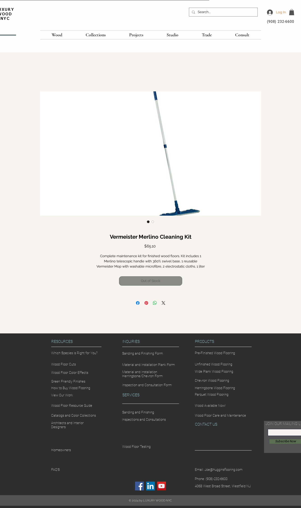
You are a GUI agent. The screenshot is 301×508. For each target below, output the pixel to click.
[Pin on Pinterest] (146, 303)
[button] (291, 12)
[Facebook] (139, 486)
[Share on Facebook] (137, 303)
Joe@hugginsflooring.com (223, 470)
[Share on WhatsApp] (155, 303)
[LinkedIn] (150, 486)
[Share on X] (163, 303)
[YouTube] (161, 486)
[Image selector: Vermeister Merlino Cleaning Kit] (148, 221)
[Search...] (223, 12)
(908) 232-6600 (280, 21)
